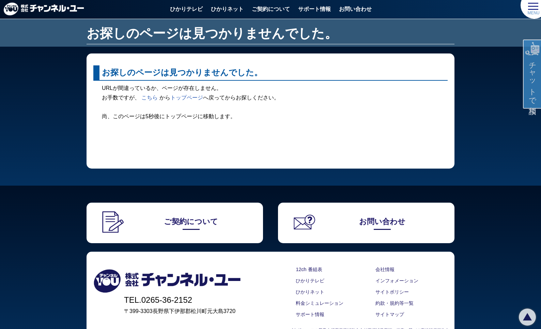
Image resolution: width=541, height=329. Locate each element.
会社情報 (385, 269)
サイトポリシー (392, 292)
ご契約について (271, 9)
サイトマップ (389, 314)
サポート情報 (314, 9)
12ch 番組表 (309, 269)
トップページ (186, 97)
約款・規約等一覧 (394, 303)
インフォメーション (396, 280)
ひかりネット (227, 9)
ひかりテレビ (186, 9)
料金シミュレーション (319, 303)
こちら (149, 97)
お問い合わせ (355, 9)
